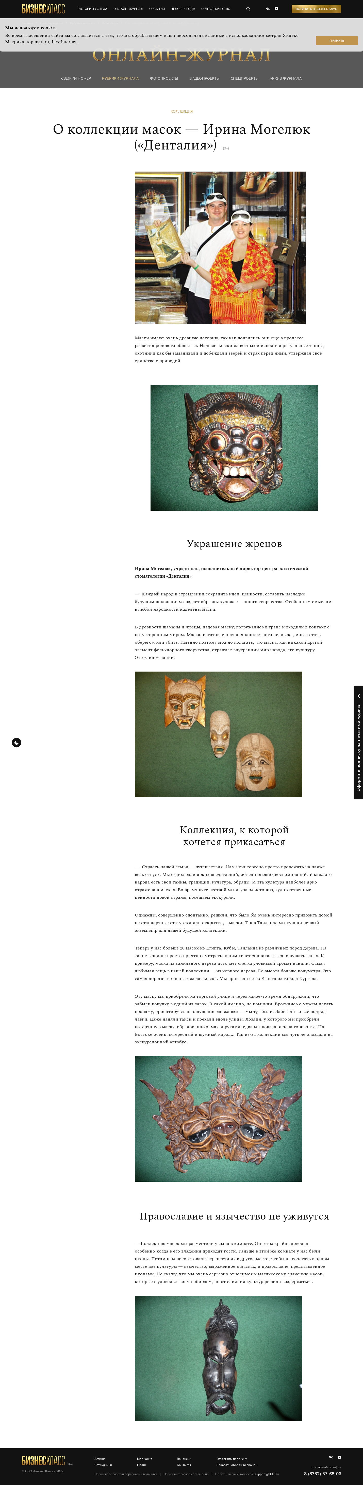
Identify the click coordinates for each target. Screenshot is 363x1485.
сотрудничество (215, 9)
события (157, 9)
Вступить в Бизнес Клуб (316, 9)
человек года (183, 9)
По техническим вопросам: (247, 1474)
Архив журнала (286, 78)
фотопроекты (164, 78)
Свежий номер (76, 78)
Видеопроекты (204, 78)
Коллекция (182, 111)
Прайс (141, 1465)
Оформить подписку (232, 1459)
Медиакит (144, 1459)
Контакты (184, 1465)
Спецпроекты (244, 78)
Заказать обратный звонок (237, 1465)
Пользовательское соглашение (186, 1474)
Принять (336, 41)
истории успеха (92, 9)
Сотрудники (103, 1465)
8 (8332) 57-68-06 (322, 1474)
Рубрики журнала (120, 78)
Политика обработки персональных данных (125, 1474)
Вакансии (184, 1459)
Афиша (100, 1459)
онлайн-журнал (128, 9)
